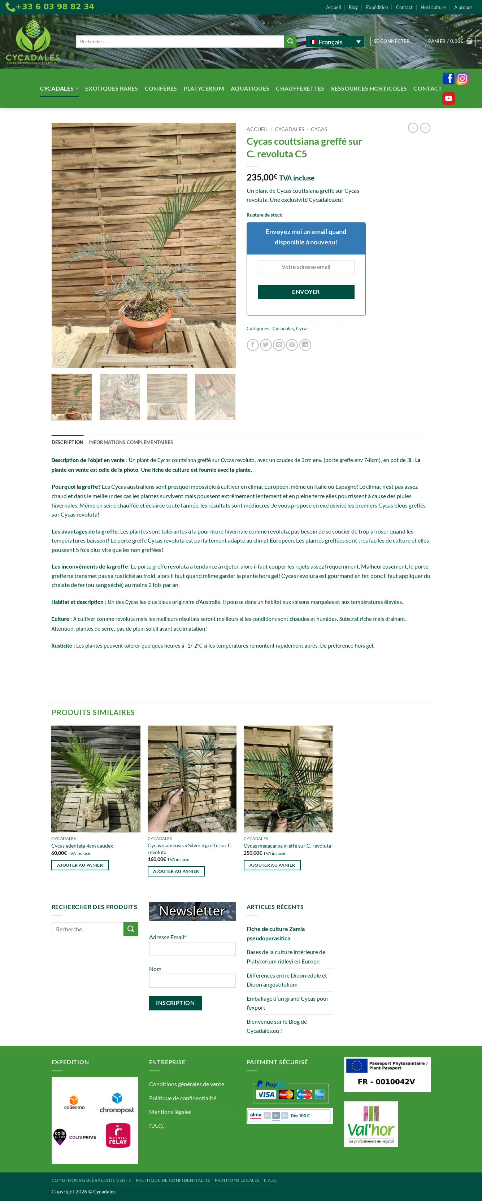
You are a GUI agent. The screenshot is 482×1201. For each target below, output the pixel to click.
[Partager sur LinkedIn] (305, 345)
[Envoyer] (290, 41)
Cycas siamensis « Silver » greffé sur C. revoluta (190, 848)
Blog (353, 7)
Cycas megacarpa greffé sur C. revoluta (287, 846)
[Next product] (413, 128)
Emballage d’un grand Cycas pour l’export (288, 1003)
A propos (463, 7)
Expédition (377, 7)
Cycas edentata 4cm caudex (82, 846)
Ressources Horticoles (369, 88)
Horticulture (433, 7)
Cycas (319, 129)
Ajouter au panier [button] (80, 865)
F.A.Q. (156, 1125)
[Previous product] (425, 128)
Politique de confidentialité (182, 1098)
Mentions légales (170, 1111)
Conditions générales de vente (186, 1083)
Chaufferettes (300, 88)
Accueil (333, 7)
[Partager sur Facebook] (253, 345)
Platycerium (204, 88)
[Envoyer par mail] (279, 345)
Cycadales (59, 88)
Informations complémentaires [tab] (130, 442)
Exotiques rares (111, 88)
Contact (404, 7)
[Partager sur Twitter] (266, 345)
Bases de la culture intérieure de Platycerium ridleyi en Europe (286, 956)
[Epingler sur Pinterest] (292, 345)
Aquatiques (250, 88)
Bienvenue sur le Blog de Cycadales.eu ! (277, 1026)
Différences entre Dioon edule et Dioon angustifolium (287, 980)
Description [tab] (68, 442)
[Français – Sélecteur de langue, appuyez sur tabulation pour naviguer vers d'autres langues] (335, 41)
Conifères (161, 88)
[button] (391, 41)
